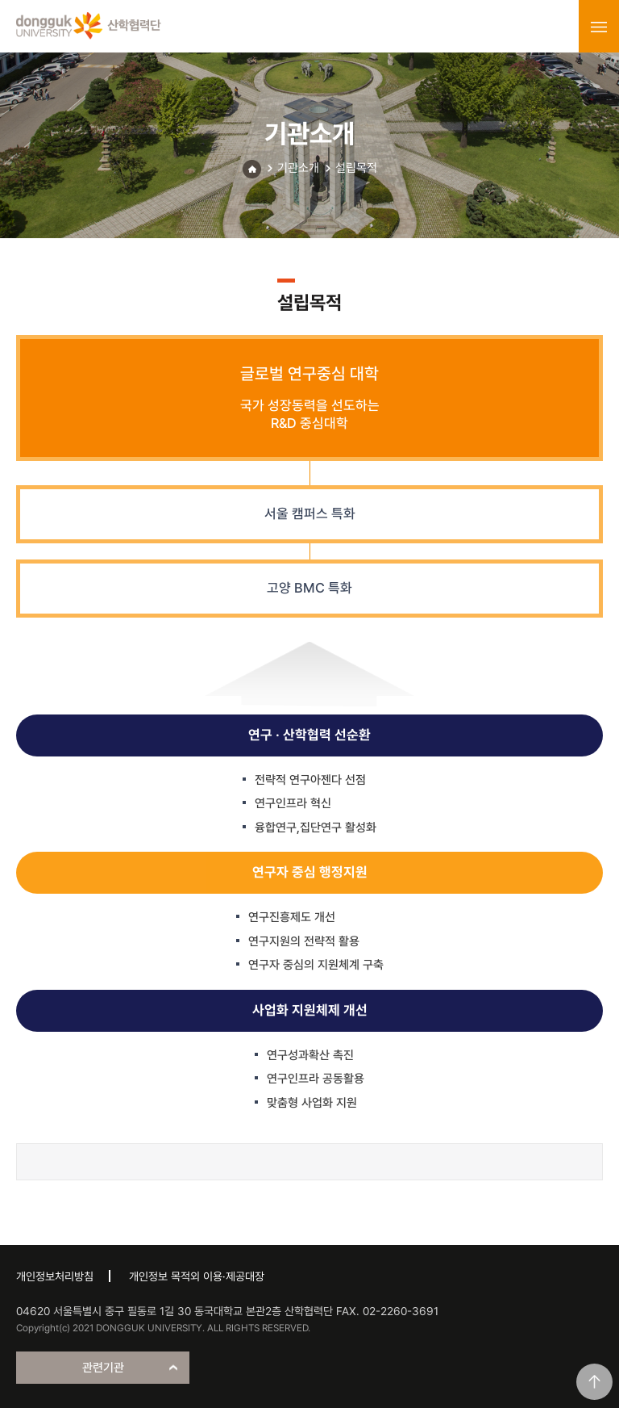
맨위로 (594, 1382)
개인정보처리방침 (54, 1276)
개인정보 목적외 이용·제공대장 (196, 1276)
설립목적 (356, 168)
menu (599, 26)
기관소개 (298, 168)
